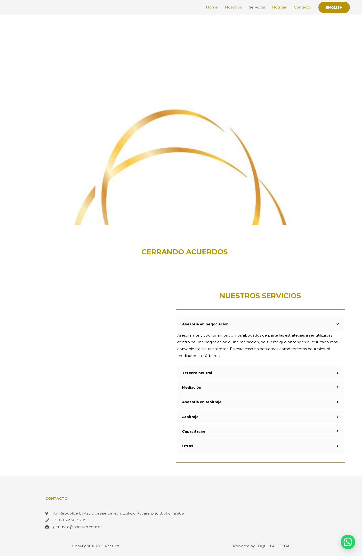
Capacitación (195, 430)
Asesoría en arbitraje (202, 401)
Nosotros (233, 7)
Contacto (302, 7)
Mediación (192, 387)
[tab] (260, 324)
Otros (187, 445)
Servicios (257, 7)
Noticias (279, 7)
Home (212, 7)
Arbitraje (190, 416)
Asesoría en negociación (206, 324)
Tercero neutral (197, 372)
